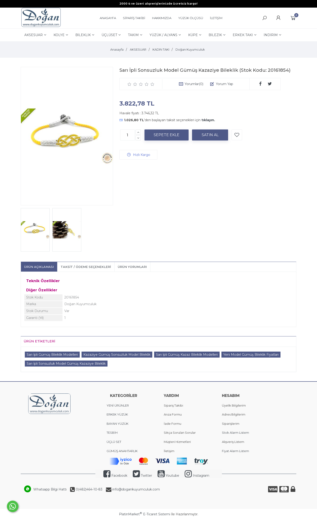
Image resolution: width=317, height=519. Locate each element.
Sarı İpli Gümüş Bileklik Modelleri (52, 355)
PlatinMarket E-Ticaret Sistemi (144, 514)
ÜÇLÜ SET (114, 442)
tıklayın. (208, 120)
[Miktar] (127, 135)
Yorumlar (194, 84)
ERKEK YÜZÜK (118, 414)
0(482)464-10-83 (88, 489)
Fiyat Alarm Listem (235, 451)
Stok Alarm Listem (235, 432)
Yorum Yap (224, 84)
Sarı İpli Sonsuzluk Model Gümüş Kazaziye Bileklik (66, 363)
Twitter (142, 475)
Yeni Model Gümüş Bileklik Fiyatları (251, 355)
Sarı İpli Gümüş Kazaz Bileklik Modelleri (187, 355)
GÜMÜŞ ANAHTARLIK (122, 451)
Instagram (197, 475)
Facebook (115, 475)
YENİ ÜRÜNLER (118, 405)
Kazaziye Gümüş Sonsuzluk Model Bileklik (116, 355)
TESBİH (112, 432)
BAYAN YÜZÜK (117, 423)
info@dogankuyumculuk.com (135, 489)
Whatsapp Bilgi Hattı (50, 489)
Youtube (168, 475)
